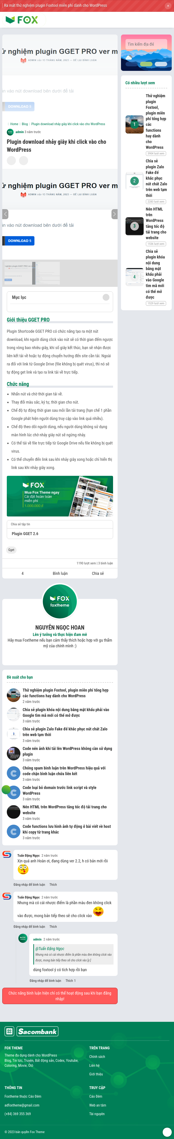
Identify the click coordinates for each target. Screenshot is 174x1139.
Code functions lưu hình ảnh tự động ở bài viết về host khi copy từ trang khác (67, 829)
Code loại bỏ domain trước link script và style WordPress (59, 790)
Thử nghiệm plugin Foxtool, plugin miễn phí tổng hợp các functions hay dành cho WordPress (66, 693)
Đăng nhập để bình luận (29, 885)
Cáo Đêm (95, 1096)
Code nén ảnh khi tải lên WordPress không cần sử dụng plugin (67, 751)
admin (15, 132)
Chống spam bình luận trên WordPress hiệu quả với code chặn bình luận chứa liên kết (64, 771)
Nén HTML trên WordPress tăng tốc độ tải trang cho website (65, 809)
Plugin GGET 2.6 (25, 533)
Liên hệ (94, 1065)
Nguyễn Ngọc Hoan (60, 627)
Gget (11, 550)
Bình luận (60, 573)
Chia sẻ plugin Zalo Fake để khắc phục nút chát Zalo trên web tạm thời (65, 732)
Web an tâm (97, 1105)
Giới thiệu (96, 1074)
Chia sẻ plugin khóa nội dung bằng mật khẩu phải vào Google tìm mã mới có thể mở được (66, 712)
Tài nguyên (97, 1114)
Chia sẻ (98, 573)
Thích (53, 885)
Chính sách (97, 1057)
